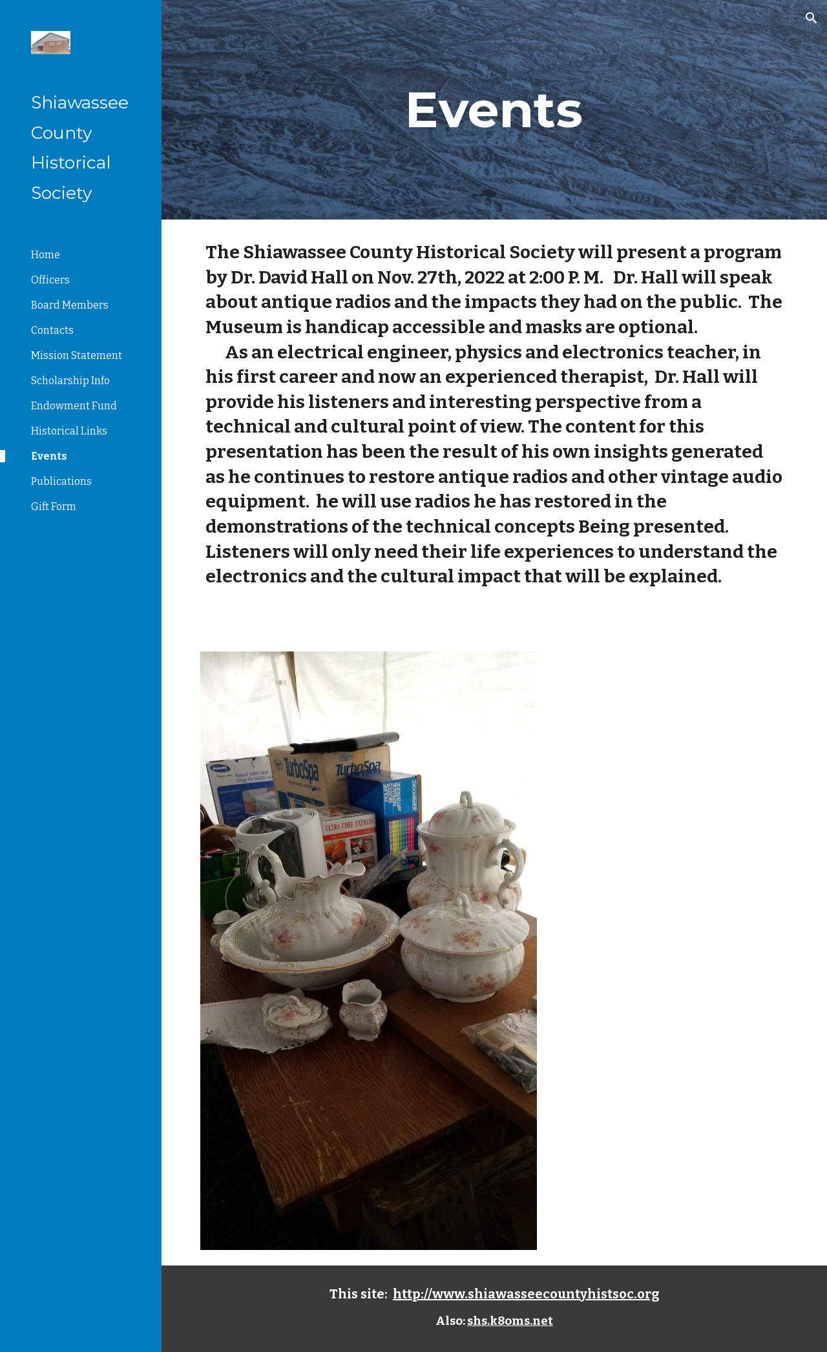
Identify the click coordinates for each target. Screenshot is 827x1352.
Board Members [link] (70, 305)
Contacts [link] (52, 330)
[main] (493, 110)
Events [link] (49, 456)
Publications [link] (61, 481)
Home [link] (45, 255)
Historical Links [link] (69, 431)
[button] (811, 18)
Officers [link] (50, 280)
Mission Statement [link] (76, 355)
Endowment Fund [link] (74, 406)
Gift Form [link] (53, 506)
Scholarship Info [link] (70, 380)
